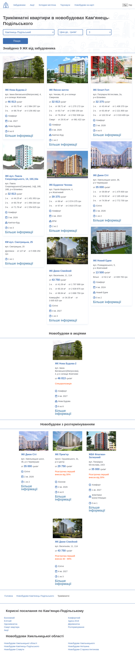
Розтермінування (76, 627)
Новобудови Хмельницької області (20, 643)
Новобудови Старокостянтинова (83, 649)
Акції (32, 5)
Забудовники (19, 5)
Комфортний (74, 618)
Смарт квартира (11, 627)
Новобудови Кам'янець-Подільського (35, 596)
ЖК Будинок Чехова (60, 185)
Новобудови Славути (14, 649)
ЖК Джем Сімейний (60, 271)
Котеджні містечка (47, 5)
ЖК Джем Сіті (100, 175)
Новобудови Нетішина (78, 646)
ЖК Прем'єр (62, 454)
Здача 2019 (73, 621)
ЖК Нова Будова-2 (15, 90)
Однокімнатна (10, 624)
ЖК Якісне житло (59, 90)
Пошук (16, 41)
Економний (9, 618)
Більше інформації (19, 135)
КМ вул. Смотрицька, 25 (19, 242)
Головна (8, 596)
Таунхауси (65, 5)
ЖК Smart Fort (101, 90)
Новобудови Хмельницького (81, 643)
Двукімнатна (74, 624)
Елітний (7, 621)
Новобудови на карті (84, 5)
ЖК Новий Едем (102, 260)
